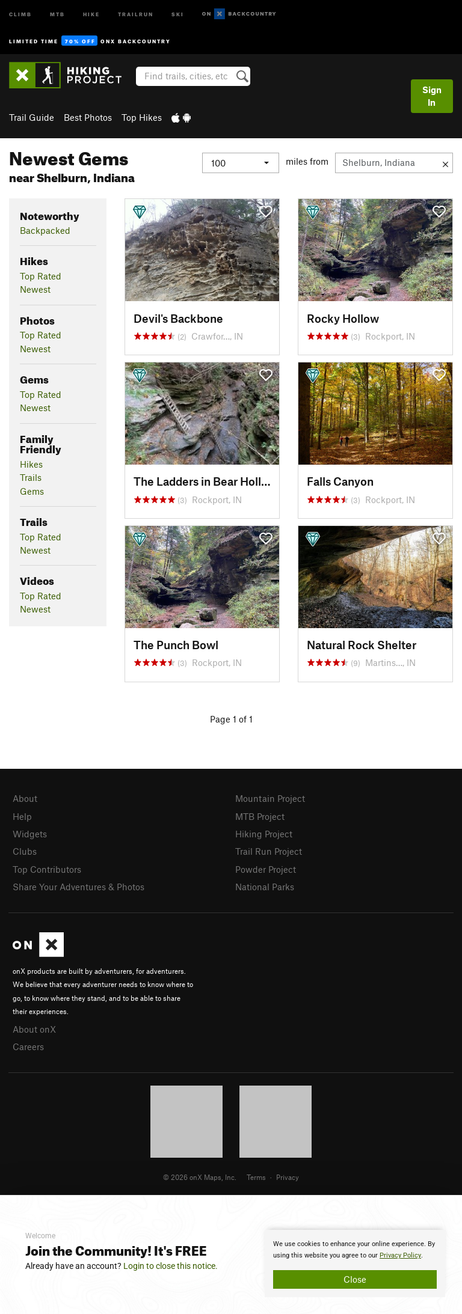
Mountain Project (270, 798)
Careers (28, 1046)
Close (354, 1279)
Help (22, 816)
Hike (91, 13)
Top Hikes (142, 117)
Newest (35, 289)
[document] (355, 1263)
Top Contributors (47, 869)
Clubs (25, 851)
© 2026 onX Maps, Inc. (199, 1177)
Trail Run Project (268, 851)
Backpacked (45, 230)
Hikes (31, 464)
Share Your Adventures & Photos (78, 886)
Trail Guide (31, 117)
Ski (177, 13)
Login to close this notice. (170, 1266)
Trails (31, 477)
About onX (34, 1029)
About (25, 798)
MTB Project (260, 816)
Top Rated (40, 275)
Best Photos (88, 117)
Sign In (432, 96)
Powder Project (265, 869)
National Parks (264, 886)
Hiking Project (263, 833)
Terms (256, 1177)
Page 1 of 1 (231, 719)
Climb (20, 13)
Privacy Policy (400, 1255)
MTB (57, 13)
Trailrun (135, 13)
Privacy (287, 1177)
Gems (32, 491)
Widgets (30, 833)
